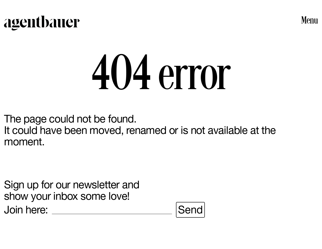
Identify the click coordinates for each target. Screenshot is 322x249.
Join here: (26, 209)
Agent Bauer (42, 23)
